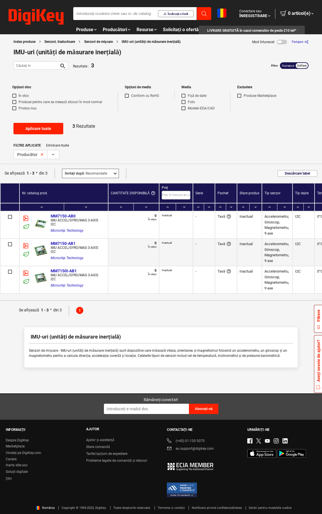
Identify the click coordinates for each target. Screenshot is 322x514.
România (45, 508)
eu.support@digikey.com (190, 449)
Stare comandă (98, 447)
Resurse (145, 29)
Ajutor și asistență (100, 440)
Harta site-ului (16, 465)
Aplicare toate (38, 128)
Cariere (11, 459)
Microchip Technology (67, 231)
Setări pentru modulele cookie (270, 508)
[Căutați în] (36, 65)
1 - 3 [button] (30, 173)
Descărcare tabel (297, 173)
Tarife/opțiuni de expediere (106, 454)
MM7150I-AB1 (64, 271)
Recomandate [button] (86, 173)
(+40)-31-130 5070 (186, 441)
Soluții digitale (17, 472)
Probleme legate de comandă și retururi (116, 461)
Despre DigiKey (17, 440)
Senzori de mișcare (98, 42)
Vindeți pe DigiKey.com (23, 453)
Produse (84, 29)
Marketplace (15, 446)
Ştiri (9, 479)
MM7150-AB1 (63, 243)
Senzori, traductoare (59, 42)
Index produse (24, 42)
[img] (36, 17)
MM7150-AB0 (63, 216)
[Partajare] (300, 42)
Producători (115, 29)
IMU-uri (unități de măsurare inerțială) (151, 42)
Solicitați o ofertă (181, 29)
